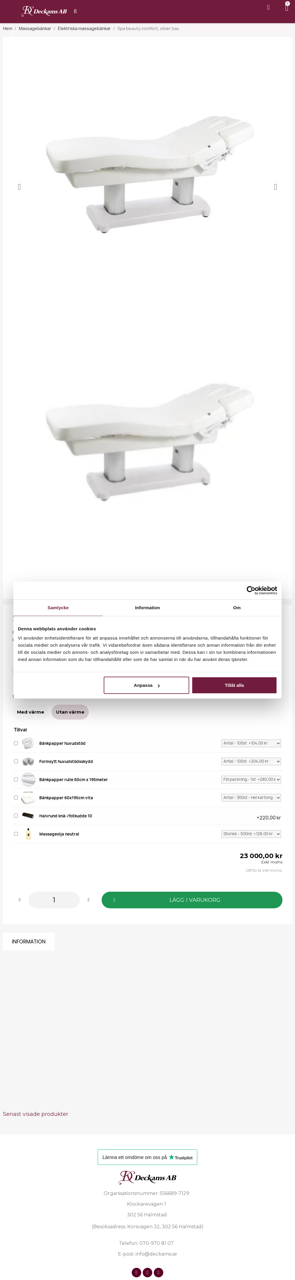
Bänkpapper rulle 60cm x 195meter (73, 779)
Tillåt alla (234, 685)
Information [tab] (147, 607)
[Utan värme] (70, 712)
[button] (192, 900)
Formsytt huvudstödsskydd (66, 761)
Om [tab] (236, 607)
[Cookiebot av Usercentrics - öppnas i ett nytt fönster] (251, 590)
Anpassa (147, 685)
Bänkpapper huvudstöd (62, 743)
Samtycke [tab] (58, 607)
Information (29, 941)
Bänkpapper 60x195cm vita (66, 797)
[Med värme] (31, 712)
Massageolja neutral (59, 834)
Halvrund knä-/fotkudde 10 (65, 816)
